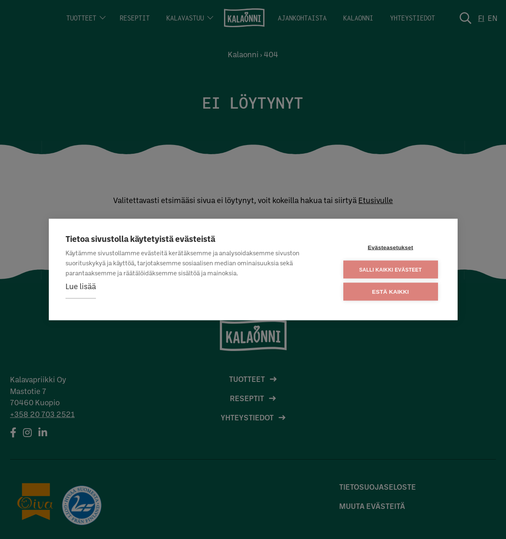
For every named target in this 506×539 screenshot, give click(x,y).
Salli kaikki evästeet (390, 269)
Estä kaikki (390, 292)
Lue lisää (80, 286)
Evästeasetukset (390, 247)
